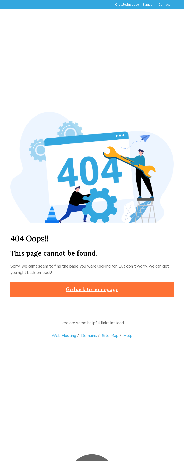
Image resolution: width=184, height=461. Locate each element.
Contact (164, 5)
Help (127, 335)
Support (148, 5)
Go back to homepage (92, 289)
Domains (89, 335)
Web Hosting (64, 335)
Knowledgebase (127, 5)
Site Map (110, 335)
